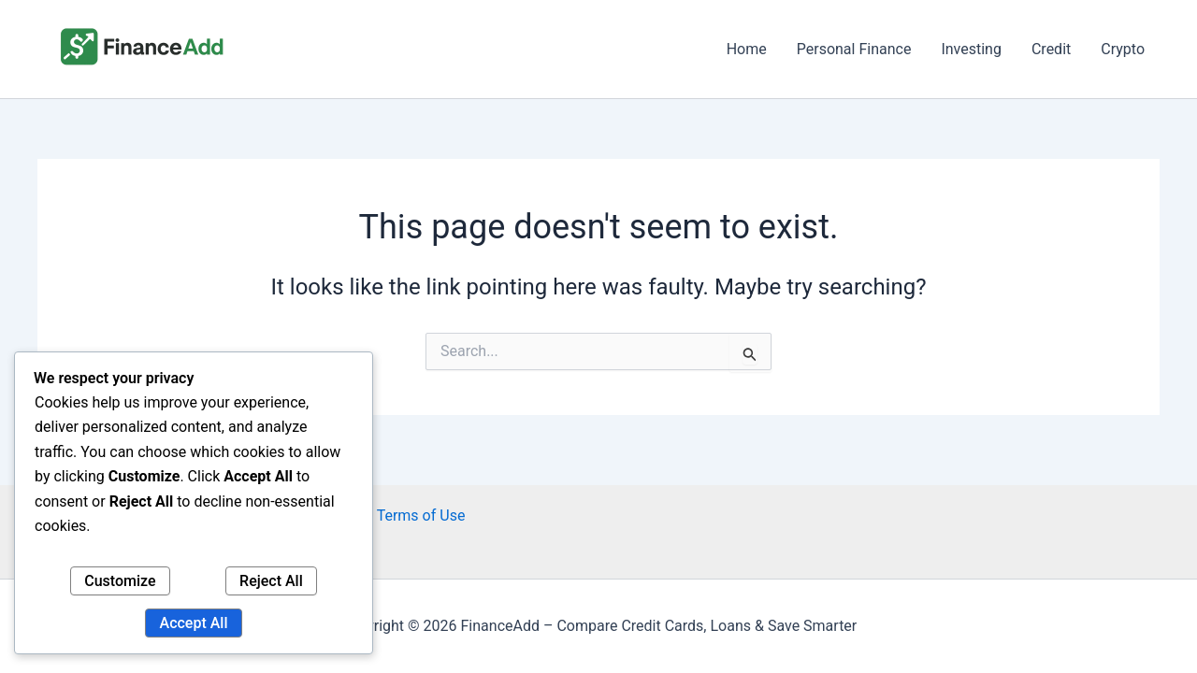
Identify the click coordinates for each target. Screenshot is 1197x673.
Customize (119, 581)
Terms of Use (421, 515)
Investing (971, 49)
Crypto (1123, 49)
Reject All (271, 581)
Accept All (194, 623)
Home (747, 49)
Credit (1051, 49)
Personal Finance (854, 49)
